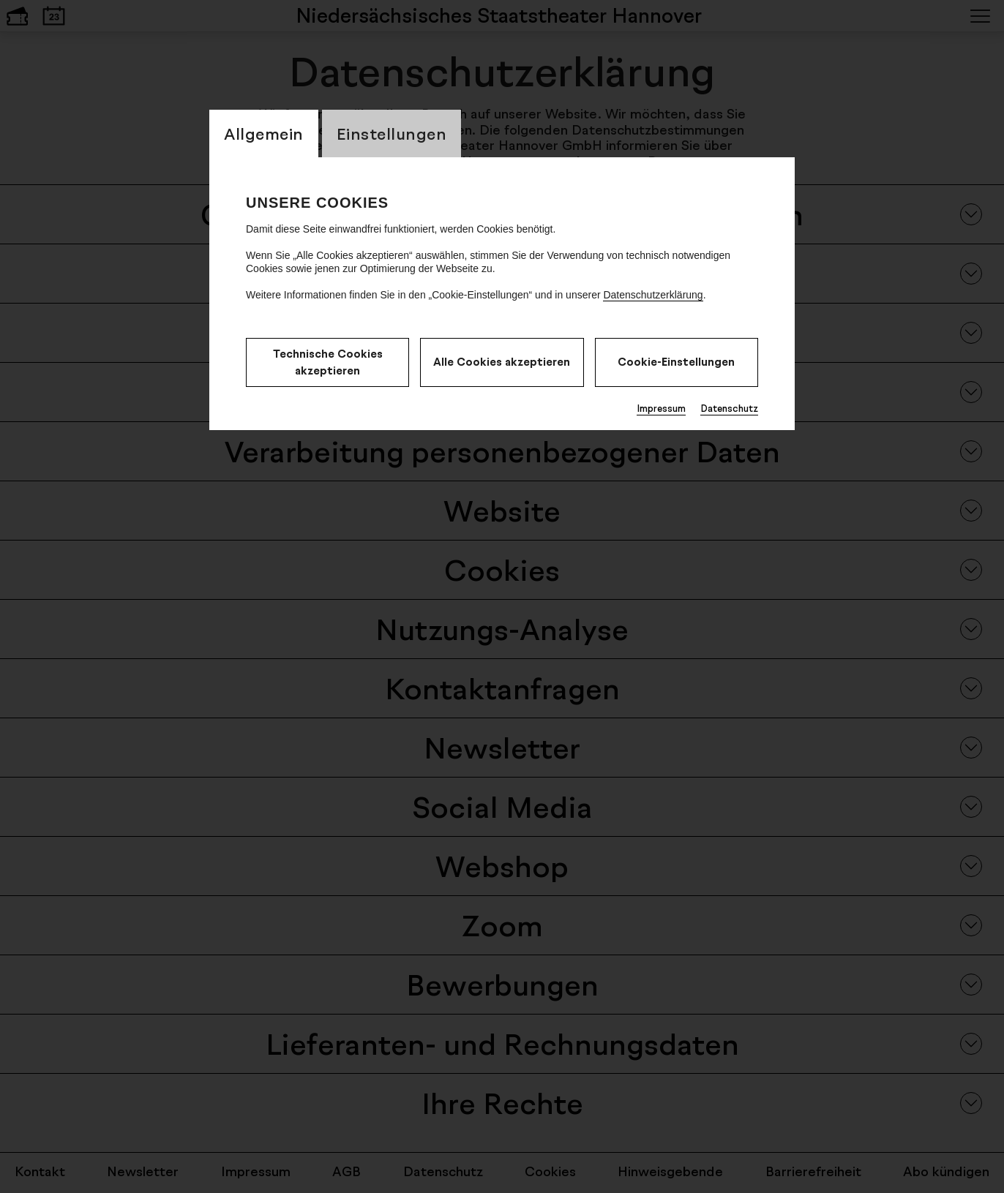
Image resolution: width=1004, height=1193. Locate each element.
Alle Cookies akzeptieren (501, 362)
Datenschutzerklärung (653, 295)
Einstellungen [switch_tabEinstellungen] (392, 133)
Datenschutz (729, 408)
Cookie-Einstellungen (676, 362)
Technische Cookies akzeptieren (328, 362)
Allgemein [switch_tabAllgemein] (264, 133)
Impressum (661, 408)
